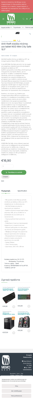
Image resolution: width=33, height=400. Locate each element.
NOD (2, 220)
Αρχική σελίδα (5, 27)
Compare (14, 95)
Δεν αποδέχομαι (16, 391)
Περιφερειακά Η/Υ (7, 350)
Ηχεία (23, 350)
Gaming (4, 326)
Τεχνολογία (17, 27)
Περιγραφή (5, 230)
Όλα (16, 386)
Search (23, 19)
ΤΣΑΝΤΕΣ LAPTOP (9, 307)
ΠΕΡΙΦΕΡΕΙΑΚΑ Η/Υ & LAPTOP (19, 305)
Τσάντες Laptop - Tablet (14, 81)
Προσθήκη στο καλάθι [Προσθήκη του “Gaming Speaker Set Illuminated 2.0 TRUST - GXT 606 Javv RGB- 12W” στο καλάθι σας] (28, 370)
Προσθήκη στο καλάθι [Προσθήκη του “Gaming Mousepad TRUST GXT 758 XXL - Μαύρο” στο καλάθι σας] (13, 346)
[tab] (5, 231)
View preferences (16, 396)
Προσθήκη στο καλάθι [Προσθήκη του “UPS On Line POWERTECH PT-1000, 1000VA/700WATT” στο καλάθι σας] (13, 372)
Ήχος (26, 350)
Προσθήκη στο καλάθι (15, 211)
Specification (22, 230)
